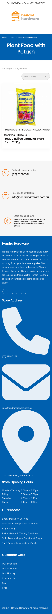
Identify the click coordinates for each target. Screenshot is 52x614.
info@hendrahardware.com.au (30, 197)
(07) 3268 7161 (37, 3)
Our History (9, 573)
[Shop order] (35, 76)
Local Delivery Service (15, 519)
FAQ (4, 588)
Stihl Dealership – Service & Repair (23, 538)
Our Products (9, 564)
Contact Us (8, 578)
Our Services (9, 568)
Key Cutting (9, 528)
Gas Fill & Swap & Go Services (20, 523)
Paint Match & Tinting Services (20, 533)
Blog (4, 583)
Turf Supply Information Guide (19, 543)
